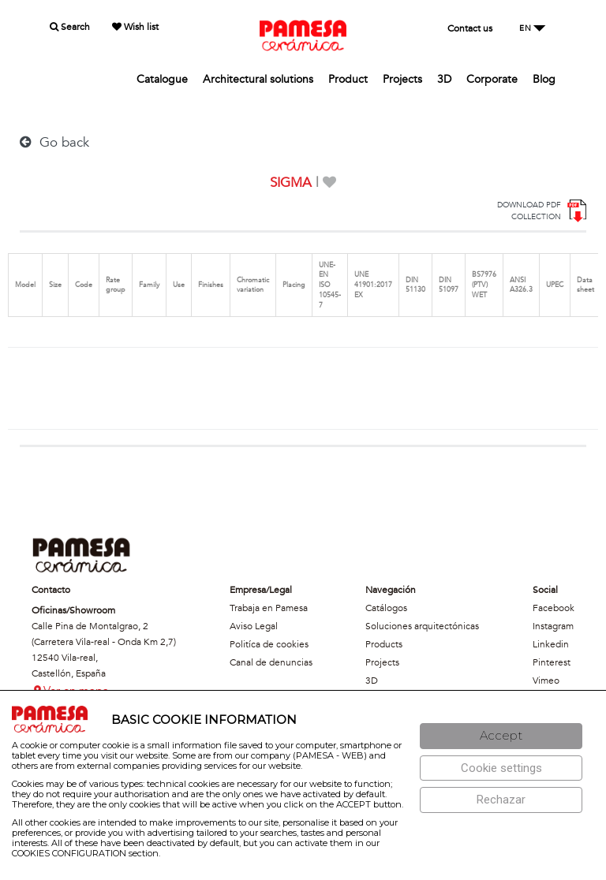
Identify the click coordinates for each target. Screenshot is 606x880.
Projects (402, 79)
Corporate (492, 79)
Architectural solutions (258, 79)
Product (348, 79)
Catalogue (162, 79)
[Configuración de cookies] (501, 768)
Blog (544, 79)
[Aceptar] (501, 736)
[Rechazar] (501, 800)
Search (70, 27)
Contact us (469, 28)
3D (444, 79)
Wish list (135, 27)
